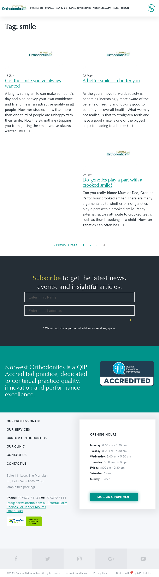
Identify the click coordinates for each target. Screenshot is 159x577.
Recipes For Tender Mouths (26, 506)
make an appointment (114, 497)
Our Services (36, 8)
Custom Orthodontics (80, 8)
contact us (16, 455)
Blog (116, 8)
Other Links (15, 510)
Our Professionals (23, 421)
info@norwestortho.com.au (27, 502)
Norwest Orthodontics (28, 573)
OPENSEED (144, 573)
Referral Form (57, 502)
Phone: (12, 498)
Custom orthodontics (27, 438)
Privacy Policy (101, 573)
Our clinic (61, 8)
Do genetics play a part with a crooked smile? (112, 182)
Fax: (42, 498)
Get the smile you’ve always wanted (33, 83)
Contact (125, 8)
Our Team (49, 8)
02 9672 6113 (151, 8)
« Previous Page (65, 244)
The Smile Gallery (102, 8)
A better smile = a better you (111, 81)
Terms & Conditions (76, 573)
